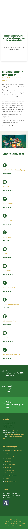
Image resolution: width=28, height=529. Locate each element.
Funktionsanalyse (10, 464)
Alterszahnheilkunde (11, 476)
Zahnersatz (8, 467)
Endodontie (8, 461)
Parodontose (8, 459)
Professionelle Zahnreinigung (13, 450)
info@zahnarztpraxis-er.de (15, 435)
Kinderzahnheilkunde (11, 473)
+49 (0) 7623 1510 (13, 430)
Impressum (13, 519)
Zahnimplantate (9, 470)
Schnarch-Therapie (10, 481)
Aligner (7, 479)
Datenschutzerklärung (14, 521)
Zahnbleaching (9, 456)
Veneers (7, 453)
